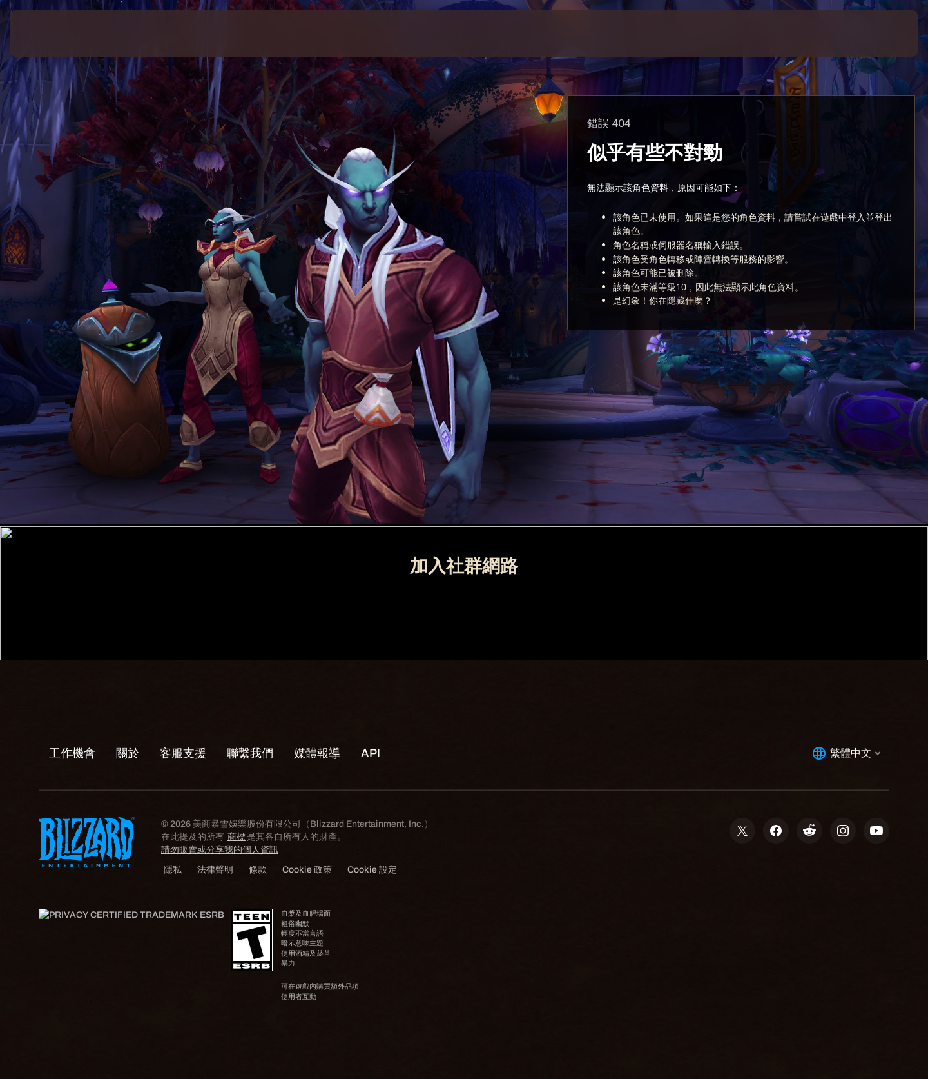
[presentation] (58, 33)
